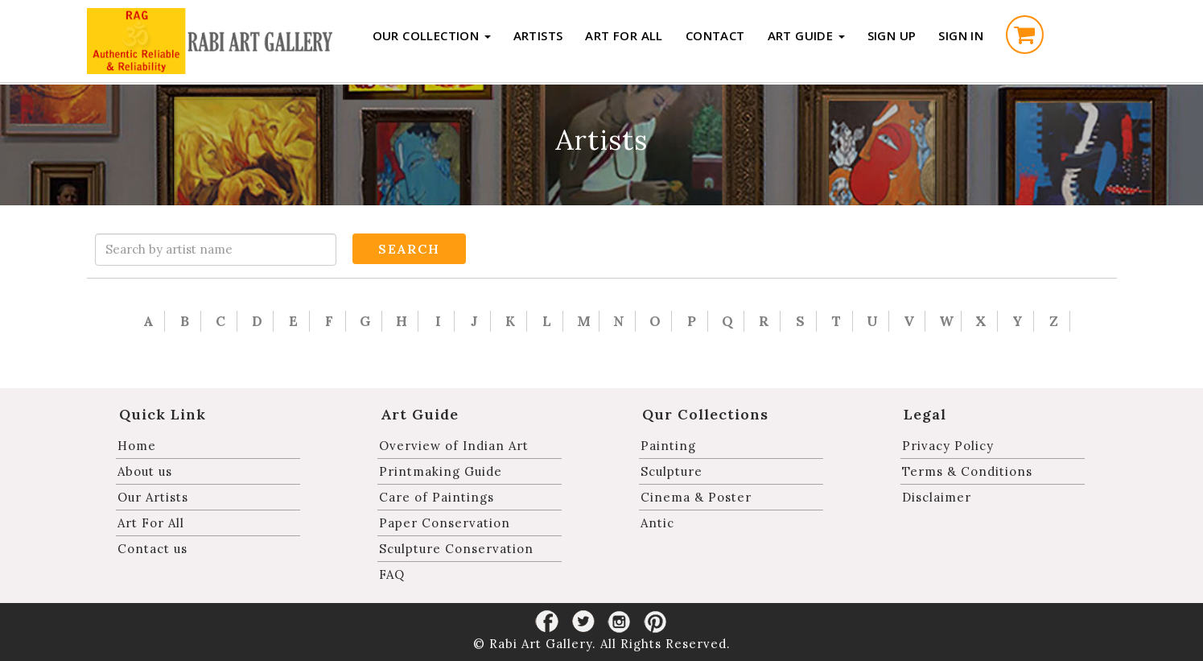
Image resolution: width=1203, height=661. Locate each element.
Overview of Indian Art (454, 445)
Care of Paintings (436, 497)
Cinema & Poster (696, 497)
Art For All (623, 35)
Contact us (152, 548)
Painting (668, 445)
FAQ (392, 574)
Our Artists (152, 497)
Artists (538, 35)
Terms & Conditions (967, 471)
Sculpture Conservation (456, 548)
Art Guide (806, 35)
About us (144, 471)
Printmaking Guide (440, 471)
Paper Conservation (444, 523)
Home (136, 445)
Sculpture (671, 471)
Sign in (960, 35)
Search (409, 249)
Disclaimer (936, 497)
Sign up (892, 35)
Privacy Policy (948, 445)
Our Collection (432, 35)
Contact (715, 35)
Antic (657, 523)
